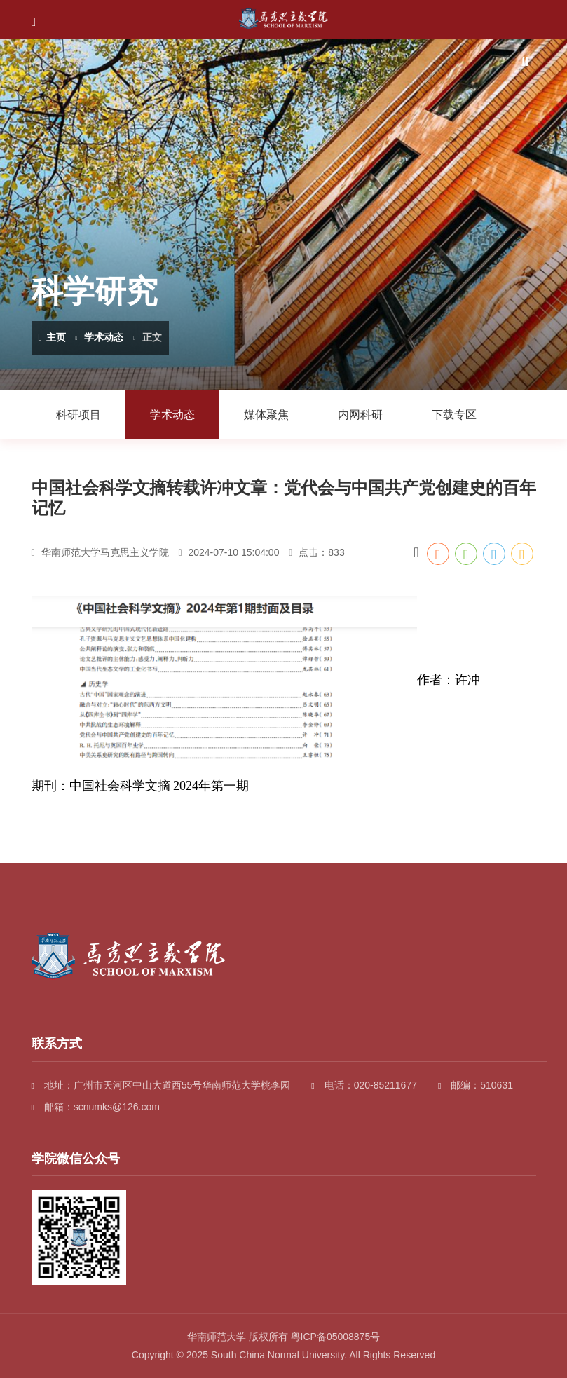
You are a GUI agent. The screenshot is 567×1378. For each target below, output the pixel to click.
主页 (52, 337)
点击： (316, 552)
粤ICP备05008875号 (336, 1336)
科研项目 (78, 415)
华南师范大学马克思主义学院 (100, 552)
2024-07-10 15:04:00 (228, 552)
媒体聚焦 (266, 415)
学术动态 (103, 337)
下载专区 (454, 415)
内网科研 (360, 415)
